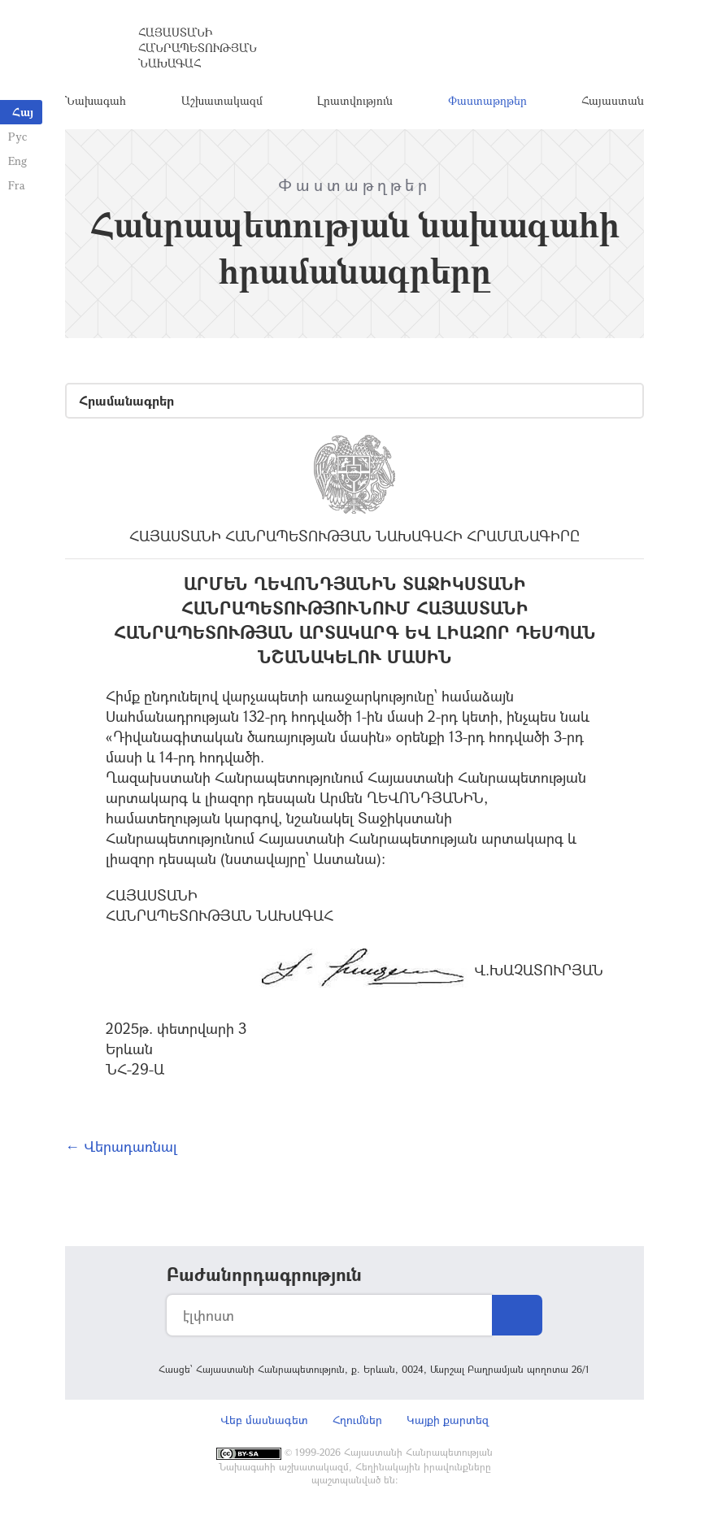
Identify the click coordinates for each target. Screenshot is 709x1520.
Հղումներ (357, 1422)
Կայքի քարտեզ (448, 1422)
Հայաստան (612, 101)
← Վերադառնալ (121, 1148)
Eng (17, 160)
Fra (16, 185)
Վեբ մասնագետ (264, 1422)
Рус (17, 136)
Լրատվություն (355, 101)
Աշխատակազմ (222, 101)
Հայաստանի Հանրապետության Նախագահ (197, 48)
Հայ (22, 111)
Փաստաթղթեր (487, 101)
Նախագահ (95, 101)
